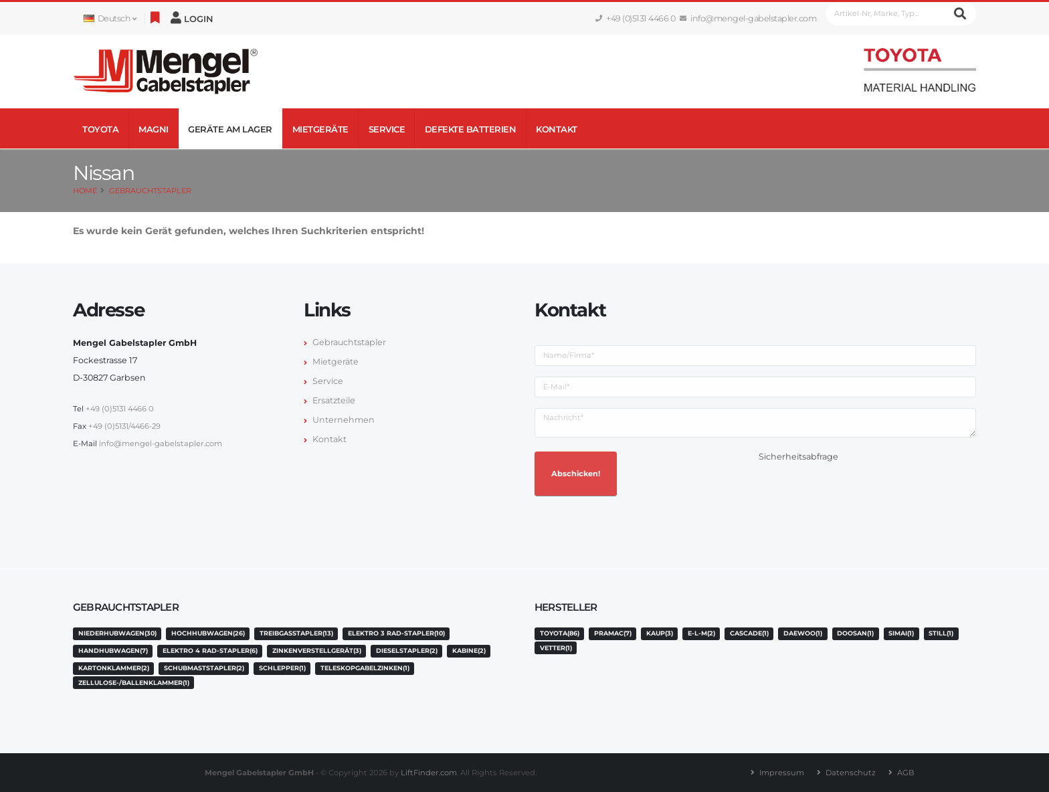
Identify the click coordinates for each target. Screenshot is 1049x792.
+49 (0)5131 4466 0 (635, 18)
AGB (906, 772)
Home (85, 190)
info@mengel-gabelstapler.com (748, 18)
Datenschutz (851, 772)
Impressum (781, 772)
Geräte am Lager (230, 129)
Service (387, 129)
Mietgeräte (320, 129)
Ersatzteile (333, 400)
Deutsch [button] (110, 18)
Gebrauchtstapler (150, 190)
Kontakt (556, 129)
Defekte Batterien (470, 129)
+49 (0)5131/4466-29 (124, 426)
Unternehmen (343, 420)
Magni (153, 129)
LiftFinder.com (429, 772)
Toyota (100, 129)
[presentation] (860, 492)
